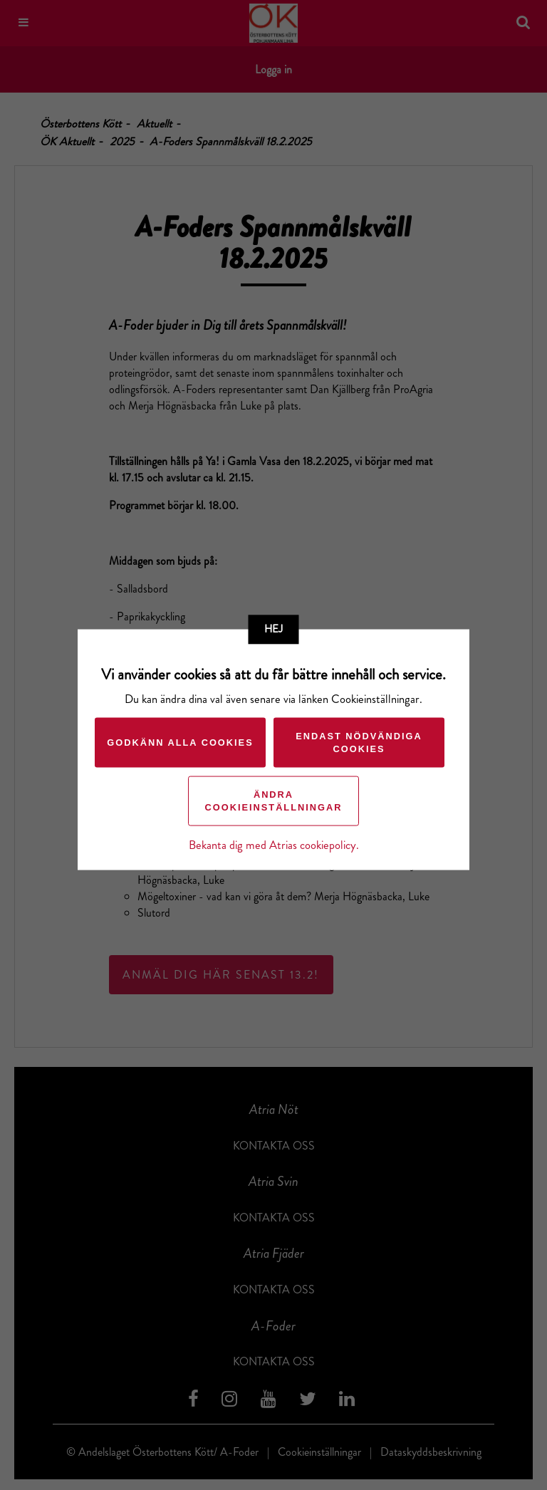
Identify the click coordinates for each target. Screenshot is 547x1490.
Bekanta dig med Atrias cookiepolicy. (274, 845)
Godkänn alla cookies (180, 742)
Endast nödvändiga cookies (359, 742)
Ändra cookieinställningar (274, 801)
